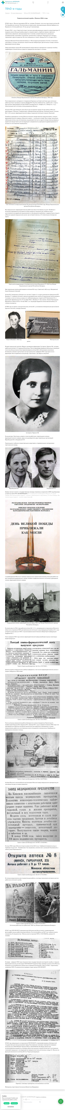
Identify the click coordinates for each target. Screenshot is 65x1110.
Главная (7, 13)
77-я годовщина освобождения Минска (39, 493)
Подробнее (11, 1106)
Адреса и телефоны (41, 1097)
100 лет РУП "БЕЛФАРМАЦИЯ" (32, 13)
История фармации (16, 13)
